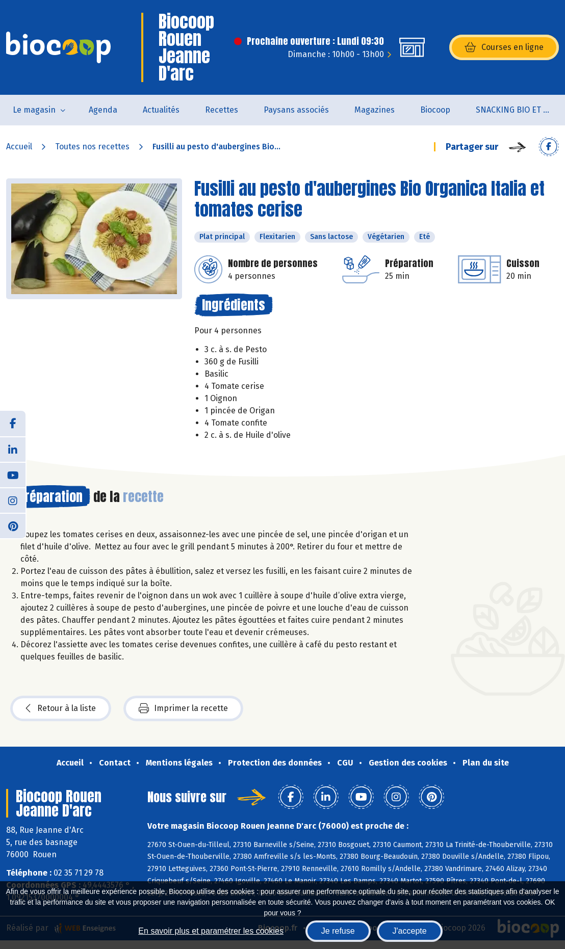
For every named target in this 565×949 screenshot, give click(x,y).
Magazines (374, 110)
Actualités (161, 110)
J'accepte (410, 931)
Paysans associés (296, 110)
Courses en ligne (504, 47)
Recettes (221, 110)
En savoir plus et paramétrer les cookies (211, 931)
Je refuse (338, 931)
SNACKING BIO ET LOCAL (520, 110)
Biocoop (435, 110)
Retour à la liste (60, 708)
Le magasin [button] (34, 110)
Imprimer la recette (183, 708)
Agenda (103, 110)
